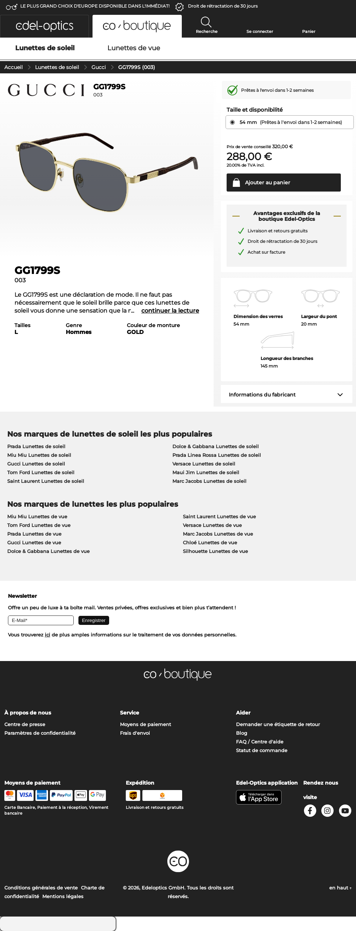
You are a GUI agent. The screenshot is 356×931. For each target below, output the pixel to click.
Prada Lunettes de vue (34, 534)
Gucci (98, 67)
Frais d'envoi (135, 733)
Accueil (13, 67)
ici (47, 635)
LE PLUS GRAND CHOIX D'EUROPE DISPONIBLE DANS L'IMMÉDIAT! (95, 6)
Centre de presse (24, 724)
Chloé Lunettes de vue (210, 542)
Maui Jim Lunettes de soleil (205, 472)
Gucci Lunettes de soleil (36, 464)
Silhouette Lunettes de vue (215, 551)
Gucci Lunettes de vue (34, 542)
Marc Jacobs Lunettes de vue (218, 534)
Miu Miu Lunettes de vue (37, 516)
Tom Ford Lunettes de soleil (40, 472)
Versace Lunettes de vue (212, 525)
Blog (241, 733)
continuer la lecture (170, 310)
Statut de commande (261, 750)
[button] (44, 26)
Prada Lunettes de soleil (36, 446)
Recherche (207, 31)
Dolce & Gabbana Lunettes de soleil (215, 446)
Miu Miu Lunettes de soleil (39, 455)
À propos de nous (27, 712)
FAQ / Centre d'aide (259, 742)
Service (129, 712)
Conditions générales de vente (41, 888)
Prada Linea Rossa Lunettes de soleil (216, 455)
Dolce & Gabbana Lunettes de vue (48, 551)
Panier (309, 31)
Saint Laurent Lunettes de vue (219, 516)
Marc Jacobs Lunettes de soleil (209, 481)
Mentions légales (62, 896)
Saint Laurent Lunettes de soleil (45, 481)
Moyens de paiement (145, 724)
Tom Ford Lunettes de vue (38, 525)
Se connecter (259, 31)
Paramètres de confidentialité (40, 733)
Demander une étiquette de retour (278, 724)
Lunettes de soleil (57, 67)
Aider (243, 712)
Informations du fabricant (262, 394)
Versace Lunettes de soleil (203, 464)
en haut (340, 888)
